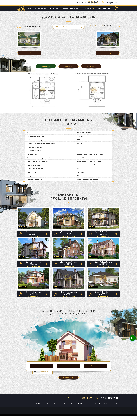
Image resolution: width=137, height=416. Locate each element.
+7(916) (112, 3)
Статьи (76, 8)
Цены (71, 8)
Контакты (87, 8)
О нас (82, 8)
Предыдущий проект (29, 53)
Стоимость (91, 66)
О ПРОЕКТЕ (46, 66)
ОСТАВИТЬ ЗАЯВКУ (68, 377)
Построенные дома (62, 8)
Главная (31, 8)
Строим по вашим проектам (44, 8)
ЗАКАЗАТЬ (68, 66)
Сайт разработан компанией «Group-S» (110, 415)
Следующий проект (108, 53)
